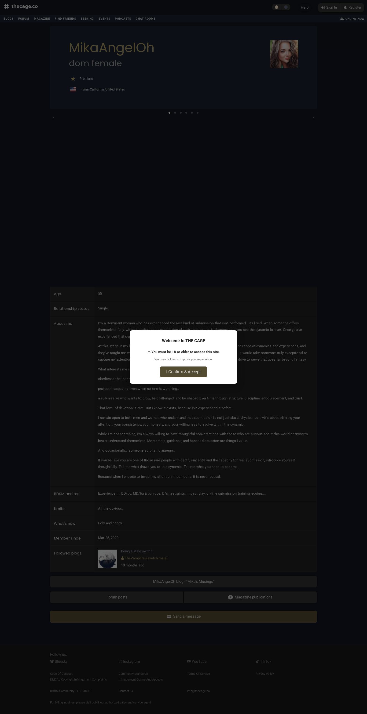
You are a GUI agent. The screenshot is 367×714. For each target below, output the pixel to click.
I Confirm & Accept (183, 371)
